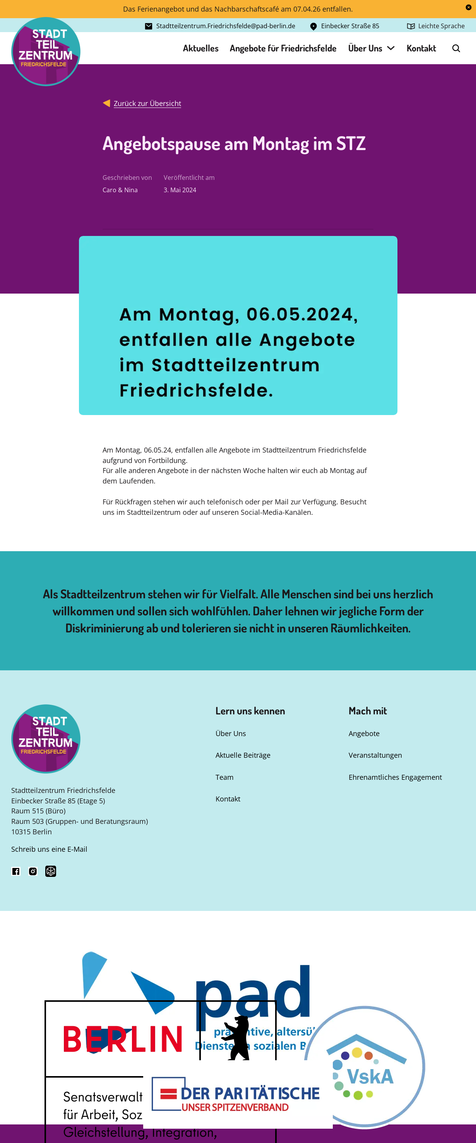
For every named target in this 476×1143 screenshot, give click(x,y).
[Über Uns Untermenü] (391, 48)
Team (225, 777)
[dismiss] (468, 7)
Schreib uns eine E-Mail (49, 849)
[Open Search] (456, 48)
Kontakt (421, 48)
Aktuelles (201, 48)
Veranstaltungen (375, 755)
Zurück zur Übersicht (147, 103)
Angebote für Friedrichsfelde (283, 48)
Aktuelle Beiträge (243, 755)
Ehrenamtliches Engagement (395, 777)
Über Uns (365, 48)
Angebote (364, 733)
